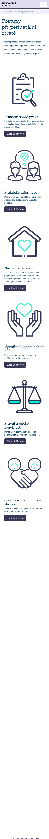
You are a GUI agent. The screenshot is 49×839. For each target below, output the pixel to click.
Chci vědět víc (15, 133)
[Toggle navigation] (43, 4)
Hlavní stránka (7, 12)
